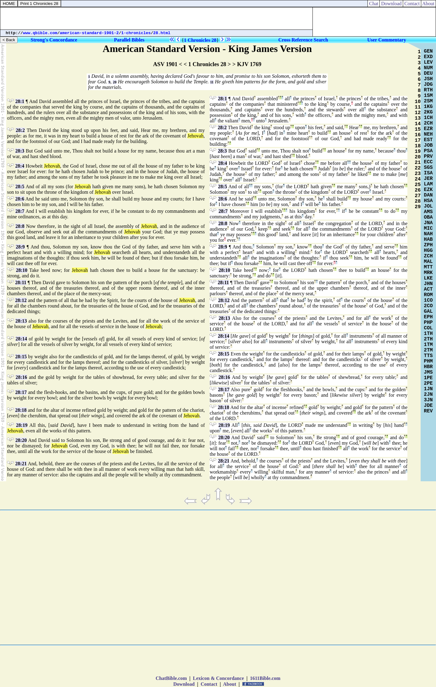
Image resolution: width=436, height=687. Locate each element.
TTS (428, 356)
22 (418, 168)
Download (391, 3)
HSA (428, 201)
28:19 (21, 425)
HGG (428, 250)
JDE (428, 405)
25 (418, 185)
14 (418, 124)
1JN (428, 389)
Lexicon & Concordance (218, 678)
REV (428, 411)
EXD (428, 57)
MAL (428, 261)
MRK (428, 273)
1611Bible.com (265, 678)
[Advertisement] (156, 18)
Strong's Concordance (54, 39)
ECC (428, 162)
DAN (428, 195)
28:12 (20, 300)
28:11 (20, 282)
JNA (428, 223)
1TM (428, 344)
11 (212, 82)
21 (418, 162)
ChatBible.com (171, 678)
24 (418, 179)
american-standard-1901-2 (89, 33)
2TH (428, 339)
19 (418, 151)
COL (428, 328)
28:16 (21, 377)
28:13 (21, 321)
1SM (428, 95)
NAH (428, 234)
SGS (428, 167)
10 (418, 102)
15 (418, 129)
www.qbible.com (40, 33)
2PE (428, 383)
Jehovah (195, 135)
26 (418, 190)
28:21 (21, 463)
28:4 (19, 166)
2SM (428, 101)
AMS (428, 212)
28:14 (21, 338)
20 (114, 82)
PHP (428, 322)
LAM (428, 184)
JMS (428, 372)
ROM (428, 295)
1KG (428, 106)
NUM (428, 68)
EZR (428, 129)
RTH (428, 90)
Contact (412, 3)
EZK (428, 190)
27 (418, 196)
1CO (428, 300)
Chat (373, 3)
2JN (428, 394)
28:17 (21, 392)
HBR (428, 367)
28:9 (20, 246)
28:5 (19, 186)
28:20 (21, 440)
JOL (428, 206)
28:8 (19, 226)
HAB (428, 239)
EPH (428, 317)
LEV (428, 62)
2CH (428, 123)
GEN (428, 51)
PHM (428, 361)
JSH (428, 79)
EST (428, 140)
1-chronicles (136, 33)
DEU (428, 73)
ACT (428, 289)
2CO (428, 306)
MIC (428, 228)
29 (418, 207)
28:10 (21, 270)
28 (418, 201)
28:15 (21, 356)
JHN (428, 284)
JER (428, 178)
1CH (428, 118)
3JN (428, 400)
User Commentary (386, 39)
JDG (428, 84)
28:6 (19, 198)
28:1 (19, 101)
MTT (428, 267)
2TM (428, 350)
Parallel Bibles (129, 39)
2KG (428, 112)
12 (418, 113)
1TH (428, 333)
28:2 (20, 130)
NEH (428, 134)
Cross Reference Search (303, 39)
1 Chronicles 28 (200, 40)
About (428, 3)
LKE (428, 278)
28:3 (19, 150)
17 (418, 140)
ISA (428, 173)
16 (418, 135)
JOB (428, 145)
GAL (428, 311)
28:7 (19, 211)
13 (418, 118)
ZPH (428, 245)
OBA (428, 217)
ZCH (428, 256)
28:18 (20, 410)
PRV (428, 156)
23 (418, 174)
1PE (428, 378)
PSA (428, 151)
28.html (162, 33)
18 (418, 146)
